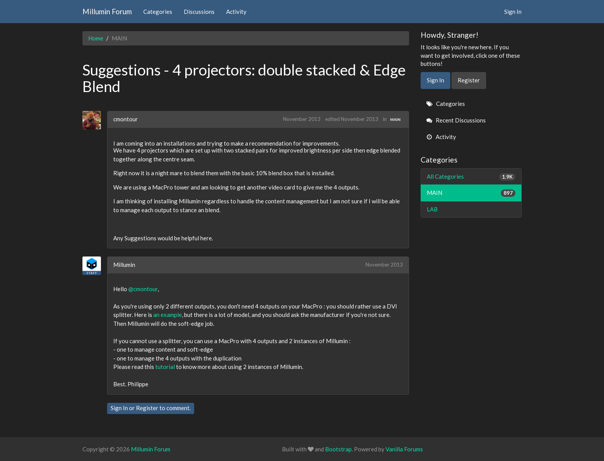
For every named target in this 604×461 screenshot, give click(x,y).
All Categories (471, 177)
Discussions (199, 11)
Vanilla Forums (404, 449)
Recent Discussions (456, 120)
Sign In (513, 11)
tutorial (165, 366)
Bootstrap (338, 449)
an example (167, 314)
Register (147, 407)
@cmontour (143, 288)
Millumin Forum (107, 11)
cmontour (125, 119)
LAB (432, 209)
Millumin (124, 264)
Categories (157, 11)
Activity (236, 11)
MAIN (395, 119)
